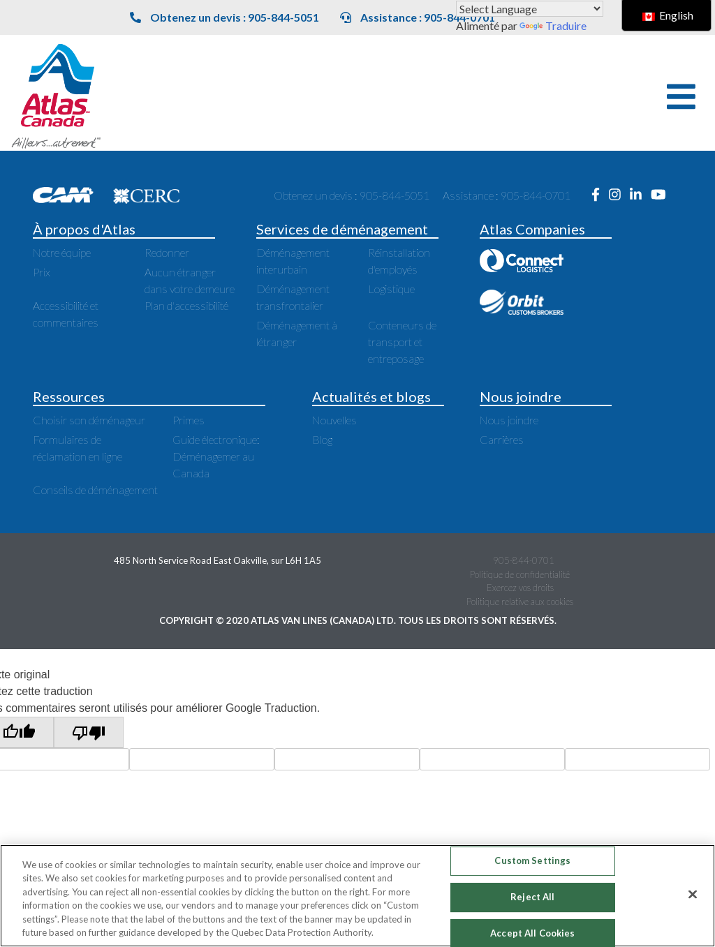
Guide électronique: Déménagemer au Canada (216, 456)
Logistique (391, 288)
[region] (357, 895)
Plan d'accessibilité (186, 305)
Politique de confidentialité (520, 574)
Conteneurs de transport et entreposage (402, 341)
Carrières (502, 439)
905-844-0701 (523, 560)
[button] (681, 96)
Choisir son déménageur (89, 419)
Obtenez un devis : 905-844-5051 (224, 17)
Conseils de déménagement (95, 489)
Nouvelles (334, 419)
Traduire (553, 25)
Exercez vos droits (520, 587)
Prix (41, 271)
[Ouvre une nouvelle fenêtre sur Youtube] (662, 195)
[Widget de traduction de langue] (529, 9)
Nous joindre (509, 419)
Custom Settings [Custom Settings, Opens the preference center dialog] (532, 861)
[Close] (692, 894)
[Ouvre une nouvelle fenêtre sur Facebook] (600, 195)
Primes (188, 419)
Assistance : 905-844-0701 (417, 17)
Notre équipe (62, 252)
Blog (322, 439)
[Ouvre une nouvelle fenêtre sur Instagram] (619, 195)
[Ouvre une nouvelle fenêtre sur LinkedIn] (640, 195)
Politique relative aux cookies (519, 601)
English (667, 15)
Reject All (532, 896)
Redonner (167, 252)
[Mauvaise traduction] (89, 732)
